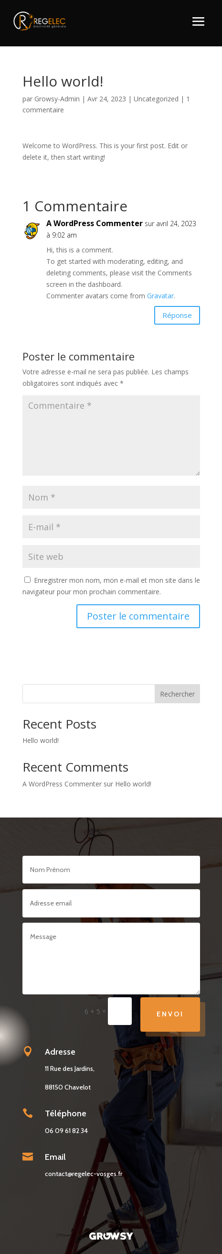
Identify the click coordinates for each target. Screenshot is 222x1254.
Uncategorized (156, 98)
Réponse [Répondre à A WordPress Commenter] (177, 315)
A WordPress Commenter (94, 223)
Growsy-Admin (57, 98)
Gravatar (160, 295)
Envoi (170, 1014)
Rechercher (177, 693)
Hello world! (40, 740)
